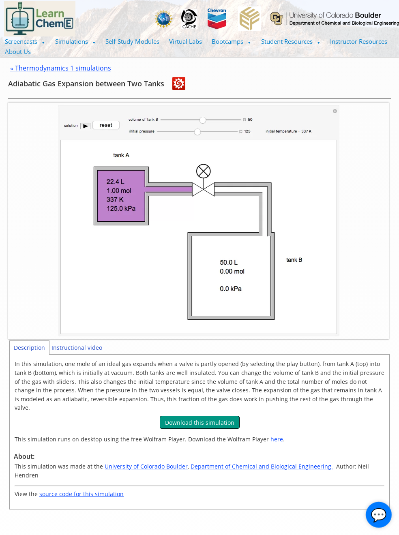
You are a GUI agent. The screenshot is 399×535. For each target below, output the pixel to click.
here (276, 439)
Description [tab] (29, 347)
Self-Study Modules (132, 41)
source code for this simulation (81, 494)
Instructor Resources (358, 41)
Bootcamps (231, 41)
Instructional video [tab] (76, 347)
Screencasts (25, 41)
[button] (25, 41)
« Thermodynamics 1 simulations (60, 68)
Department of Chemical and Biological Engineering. (262, 466)
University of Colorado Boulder (146, 466)
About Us (18, 51)
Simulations (75, 41)
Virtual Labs (185, 41)
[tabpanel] (199, 432)
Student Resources (291, 41)
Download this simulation (199, 422)
